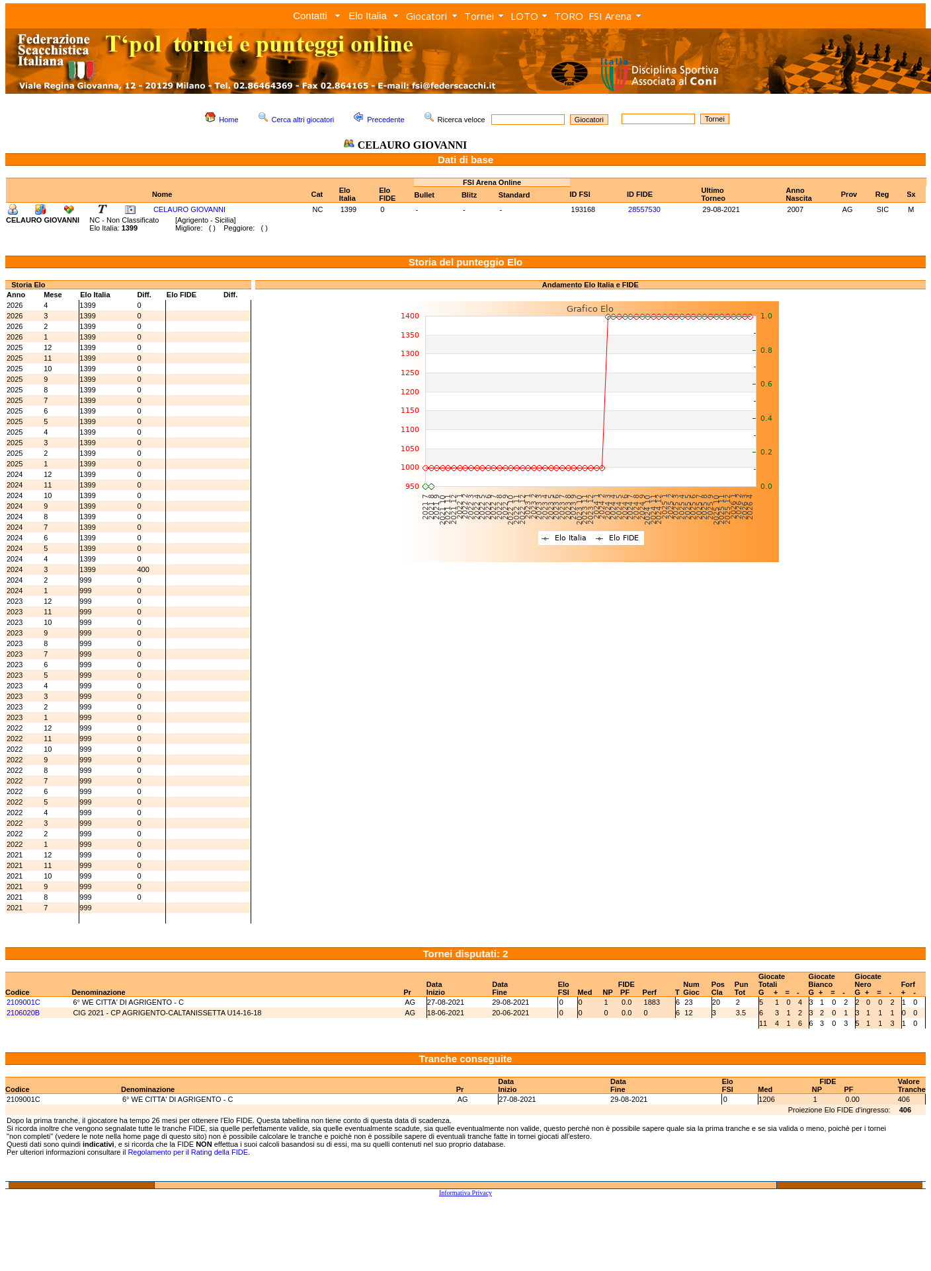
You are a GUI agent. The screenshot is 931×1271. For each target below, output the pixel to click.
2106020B (23, 1013)
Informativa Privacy (465, 1192)
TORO (568, 15)
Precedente (385, 120)
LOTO (524, 15)
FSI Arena (609, 15)
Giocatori (426, 15)
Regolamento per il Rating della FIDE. (189, 1152)
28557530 (644, 209)
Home (228, 120)
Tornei (479, 15)
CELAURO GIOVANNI (189, 209)
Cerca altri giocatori (303, 120)
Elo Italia (367, 15)
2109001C (23, 1002)
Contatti (310, 15)
